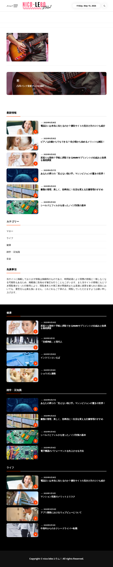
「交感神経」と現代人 (51, 341)
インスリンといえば (50, 357)
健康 (9, 244)
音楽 (9, 258)
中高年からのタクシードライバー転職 (59, 528)
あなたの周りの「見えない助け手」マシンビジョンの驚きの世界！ (73, 173)
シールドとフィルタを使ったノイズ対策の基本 (63, 205)
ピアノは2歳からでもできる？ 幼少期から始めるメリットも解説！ (73, 141)
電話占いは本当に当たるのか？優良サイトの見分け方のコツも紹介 (73, 125)
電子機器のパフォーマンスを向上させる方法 (62, 451)
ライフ (10, 238)
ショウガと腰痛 (48, 373)
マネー (10, 231)
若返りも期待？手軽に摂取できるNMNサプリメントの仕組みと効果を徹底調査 (73, 159)
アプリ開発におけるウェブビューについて (61, 512)
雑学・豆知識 (13, 251)
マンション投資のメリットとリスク (58, 496)
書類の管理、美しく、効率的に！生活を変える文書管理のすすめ (72, 189)
